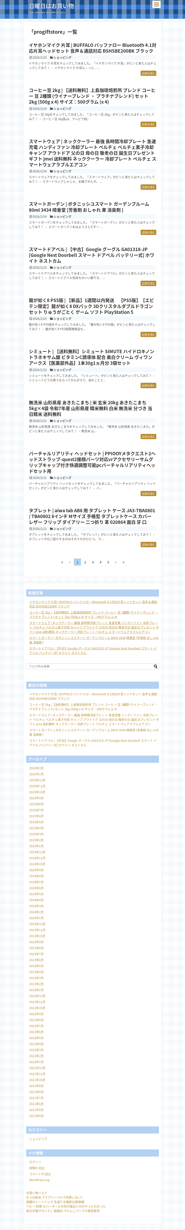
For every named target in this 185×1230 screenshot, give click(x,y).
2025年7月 (36, 810)
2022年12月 (37, 996)
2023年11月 (37, 930)
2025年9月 (36, 798)
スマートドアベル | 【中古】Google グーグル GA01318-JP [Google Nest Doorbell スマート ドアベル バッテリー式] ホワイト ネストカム (91, 255)
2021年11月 (37, 1073)
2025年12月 (37, 780)
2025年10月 (37, 792)
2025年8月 (36, 804)
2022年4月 (36, 1044)
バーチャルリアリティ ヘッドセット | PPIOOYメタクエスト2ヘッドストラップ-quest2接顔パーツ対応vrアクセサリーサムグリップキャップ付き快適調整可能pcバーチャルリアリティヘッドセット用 (92, 462)
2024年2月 (36, 912)
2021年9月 (36, 1085)
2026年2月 (36, 768)
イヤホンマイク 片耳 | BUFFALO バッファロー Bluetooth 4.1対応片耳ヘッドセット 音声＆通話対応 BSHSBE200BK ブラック (92, 48)
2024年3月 (36, 906)
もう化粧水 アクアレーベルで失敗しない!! (54, 1197)
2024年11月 (37, 858)
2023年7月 (36, 954)
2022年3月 (36, 1050)
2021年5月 (36, 1109)
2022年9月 (36, 1014)
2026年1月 (36, 774)
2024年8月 (36, 876)
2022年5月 (36, 1038)
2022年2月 (36, 1056)
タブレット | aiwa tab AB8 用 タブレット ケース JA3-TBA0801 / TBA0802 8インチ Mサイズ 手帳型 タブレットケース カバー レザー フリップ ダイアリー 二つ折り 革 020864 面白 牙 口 (92, 516)
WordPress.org (39, 1180)
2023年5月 (36, 966)
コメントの (40, 1174)
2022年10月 (37, 1008)
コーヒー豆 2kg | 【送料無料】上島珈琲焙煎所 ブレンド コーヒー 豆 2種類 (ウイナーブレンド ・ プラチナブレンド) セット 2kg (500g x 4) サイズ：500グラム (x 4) (92, 96)
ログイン (35, 1162)
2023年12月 (37, 924)
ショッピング (62, 57)
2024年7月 (36, 882)
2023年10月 (37, 936)
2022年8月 (36, 1020)
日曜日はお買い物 (51, 5)
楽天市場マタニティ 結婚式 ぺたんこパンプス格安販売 (63, 1210)
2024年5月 (36, 894)
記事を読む (148, 73)
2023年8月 (36, 948)
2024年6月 (36, 888)
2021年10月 (37, 1079)
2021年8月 (36, 1091)
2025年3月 (36, 834)
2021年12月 (37, 1068)
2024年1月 (36, 918)
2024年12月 (37, 852)
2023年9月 (36, 942)
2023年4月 (36, 972)
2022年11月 (37, 1002)
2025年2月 (36, 840)
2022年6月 (36, 1032)
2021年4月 (36, 1115)
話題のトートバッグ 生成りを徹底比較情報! (55, 1201)
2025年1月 (36, 846)
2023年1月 (36, 990)
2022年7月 (36, 1026)
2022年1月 (36, 1062)
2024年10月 (37, 864)
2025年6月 (36, 816)
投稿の (37, 1168)
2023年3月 (36, 978)
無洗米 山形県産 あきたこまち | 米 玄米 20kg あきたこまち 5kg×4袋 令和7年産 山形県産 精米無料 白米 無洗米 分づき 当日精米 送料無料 (90, 408)
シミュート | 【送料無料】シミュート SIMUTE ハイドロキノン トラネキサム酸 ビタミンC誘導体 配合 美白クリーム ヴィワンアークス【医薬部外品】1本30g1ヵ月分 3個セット (91, 357)
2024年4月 (36, 900)
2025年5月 (36, 822)
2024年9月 (36, 870)
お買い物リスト (36, 1192)
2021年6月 (36, 1103)
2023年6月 (36, 960)
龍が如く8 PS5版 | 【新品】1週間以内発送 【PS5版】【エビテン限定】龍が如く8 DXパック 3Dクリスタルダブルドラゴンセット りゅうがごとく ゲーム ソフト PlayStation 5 (91, 306)
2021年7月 (36, 1097)
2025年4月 (36, 828)
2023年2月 (36, 984)
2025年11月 (37, 786)
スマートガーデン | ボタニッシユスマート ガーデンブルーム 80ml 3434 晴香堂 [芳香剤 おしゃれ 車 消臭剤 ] (89, 206)
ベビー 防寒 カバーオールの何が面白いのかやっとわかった (66, 1206)
